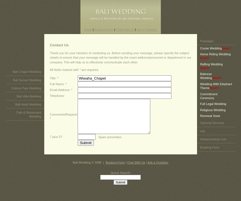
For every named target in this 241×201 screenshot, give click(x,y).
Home (88, 29)
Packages (206, 44)
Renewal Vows (210, 119)
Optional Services (212, 126)
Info (202, 134)
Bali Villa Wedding (29, 99)
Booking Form (104, 29)
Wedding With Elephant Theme (216, 89)
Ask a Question (146, 29)
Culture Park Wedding (26, 91)
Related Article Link (213, 142)
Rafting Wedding (211, 69)
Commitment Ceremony (208, 99)
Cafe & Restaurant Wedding (28, 117)
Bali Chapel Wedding (27, 75)
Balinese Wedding (211, 79)
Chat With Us (125, 29)
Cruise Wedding (215, 51)
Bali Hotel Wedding (28, 107)
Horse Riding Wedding (215, 59)
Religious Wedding (213, 113)
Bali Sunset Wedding (27, 83)
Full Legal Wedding (213, 107)
